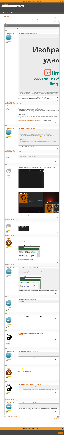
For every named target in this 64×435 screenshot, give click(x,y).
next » (59, 21)
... (7, 23)
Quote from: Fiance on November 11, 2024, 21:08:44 (28, 33)
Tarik (31, 19)
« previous (56, 21)
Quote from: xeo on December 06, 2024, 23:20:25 (27, 299)
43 (9, 23)
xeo (7, 167)
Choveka (8, 332)
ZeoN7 (29, 19)
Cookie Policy (21, 432)
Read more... (21, 117)
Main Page (25, 1)
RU (60, 1)
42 (8, 23)
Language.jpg (21, 259)
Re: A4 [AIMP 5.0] (10, 30)
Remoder (9, 238)
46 (12, 23)
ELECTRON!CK (10, 33)
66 (14, 23)
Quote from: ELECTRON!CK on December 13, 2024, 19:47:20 (30, 384)
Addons (33, 1)
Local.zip (20, 371)
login (4, 4)
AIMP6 (8, 16)
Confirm (60, 432)
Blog (40, 1)
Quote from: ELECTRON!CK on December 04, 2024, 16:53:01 (30, 153)
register (7, 4)
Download (29, 1)
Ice (7, 105)
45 (11, 23)
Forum (37, 1)
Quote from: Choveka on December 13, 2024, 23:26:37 (28, 402)
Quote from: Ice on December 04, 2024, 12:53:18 (27, 128)
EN (62, 1)
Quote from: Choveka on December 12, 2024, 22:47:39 (28, 351)
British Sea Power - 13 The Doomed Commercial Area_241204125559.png (29, 120)
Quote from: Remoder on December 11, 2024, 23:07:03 (28, 267)
